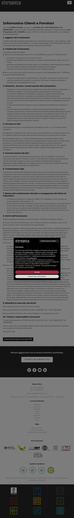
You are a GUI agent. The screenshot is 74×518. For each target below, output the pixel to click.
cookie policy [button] (33, 258)
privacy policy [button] (29, 252)
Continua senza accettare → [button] (49, 241)
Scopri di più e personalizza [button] (37, 276)
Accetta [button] (37, 272)
